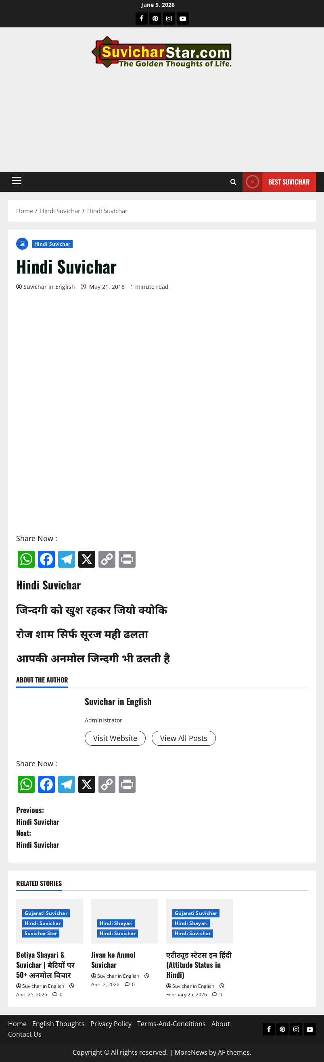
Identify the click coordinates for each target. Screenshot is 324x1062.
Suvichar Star (41, 933)
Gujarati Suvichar (46, 913)
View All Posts (183, 738)
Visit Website (115, 738)
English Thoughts (58, 1023)
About (220, 1023)
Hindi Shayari (116, 923)
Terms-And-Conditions (171, 1023)
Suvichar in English (49, 286)
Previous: (162, 816)
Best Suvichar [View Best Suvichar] (276, 182)
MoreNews (191, 1052)
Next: (162, 839)
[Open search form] (233, 182)
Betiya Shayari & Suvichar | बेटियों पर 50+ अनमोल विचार (45, 964)
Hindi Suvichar (52, 244)
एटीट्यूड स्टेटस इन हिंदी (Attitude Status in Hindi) (199, 964)
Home (17, 1023)
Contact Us (25, 1034)
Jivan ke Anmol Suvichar (113, 959)
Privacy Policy (111, 1023)
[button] (16, 180)
